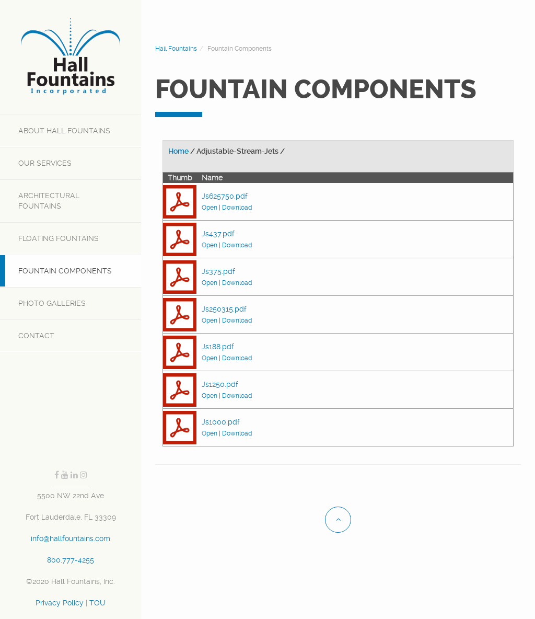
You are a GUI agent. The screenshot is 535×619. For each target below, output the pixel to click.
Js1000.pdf (221, 422)
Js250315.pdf (224, 309)
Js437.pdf (218, 234)
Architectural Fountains (48, 200)
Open (209, 207)
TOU (97, 603)
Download (237, 207)
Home (178, 151)
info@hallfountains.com (70, 538)
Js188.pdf (218, 346)
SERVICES (45, 163)
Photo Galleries (52, 303)
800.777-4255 (70, 560)
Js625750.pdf (225, 196)
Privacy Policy (60, 603)
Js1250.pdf (220, 384)
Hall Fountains (64, 131)
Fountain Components (65, 271)
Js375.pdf (218, 271)
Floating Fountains (58, 238)
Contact (36, 335)
